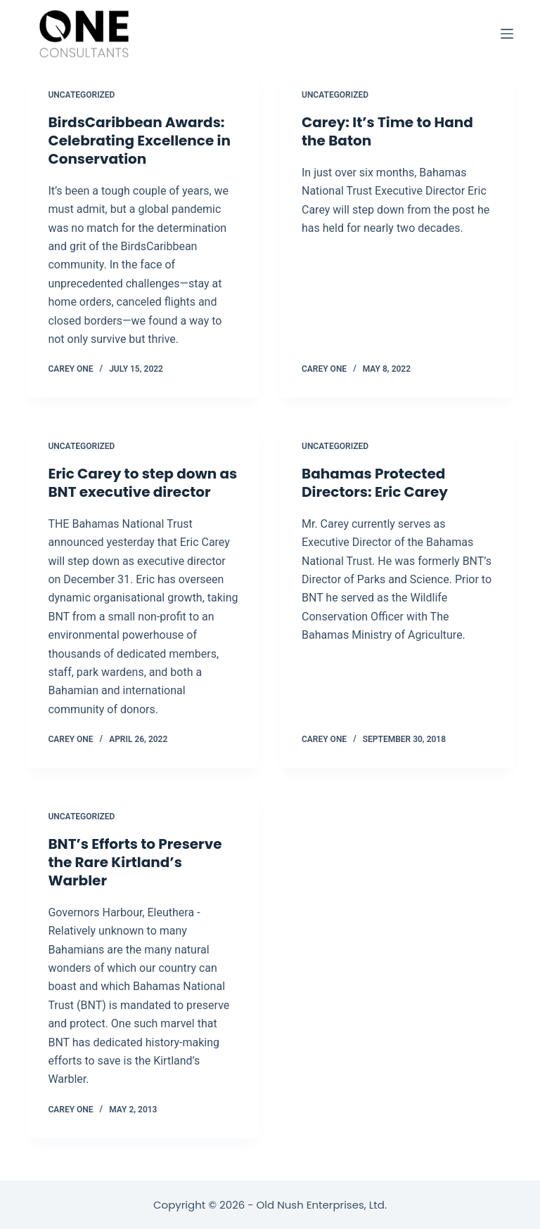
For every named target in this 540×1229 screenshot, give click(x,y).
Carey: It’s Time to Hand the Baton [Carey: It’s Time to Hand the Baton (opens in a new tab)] (387, 131)
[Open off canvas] (507, 33)
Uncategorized (81, 95)
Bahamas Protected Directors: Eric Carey (375, 483)
